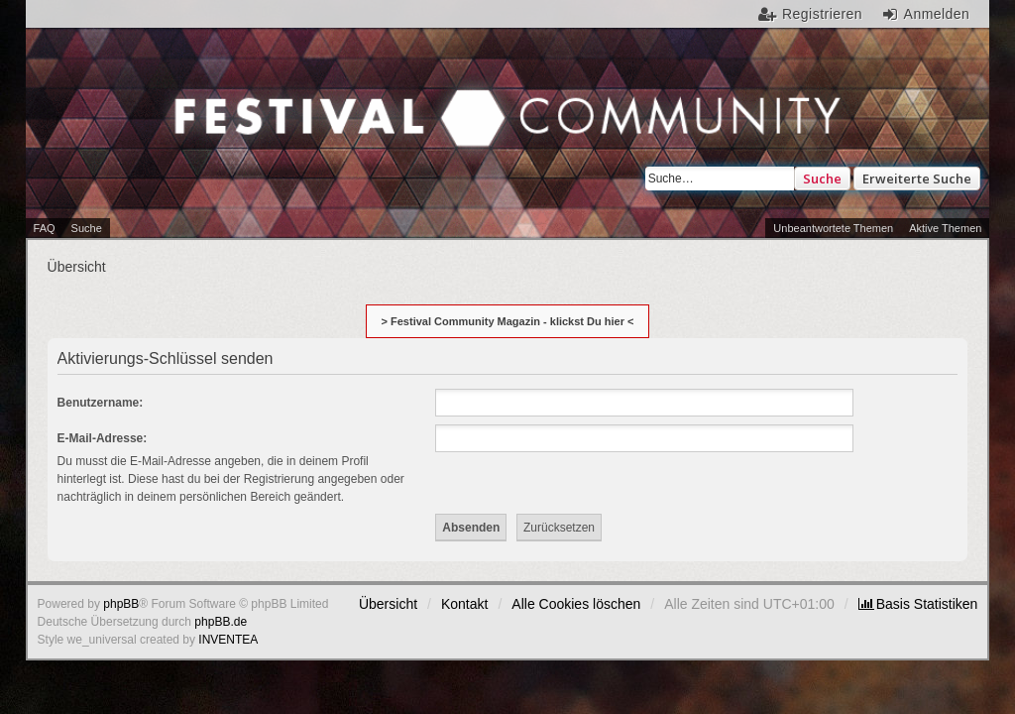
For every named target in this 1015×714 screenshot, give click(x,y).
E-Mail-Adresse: (102, 438)
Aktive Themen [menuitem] (945, 228)
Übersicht (388, 604)
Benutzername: (100, 403)
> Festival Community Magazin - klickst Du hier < (508, 321)
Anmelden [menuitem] (937, 14)
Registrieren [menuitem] (822, 14)
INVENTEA (228, 640)
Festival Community (250, 133)
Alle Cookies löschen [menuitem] (575, 604)
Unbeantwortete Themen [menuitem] (833, 228)
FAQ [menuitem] (45, 228)
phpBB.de (220, 622)
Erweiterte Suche (916, 178)
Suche (822, 178)
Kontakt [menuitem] (464, 604)
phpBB (121, 604)
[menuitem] (918, 604)
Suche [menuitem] (86, 228)
